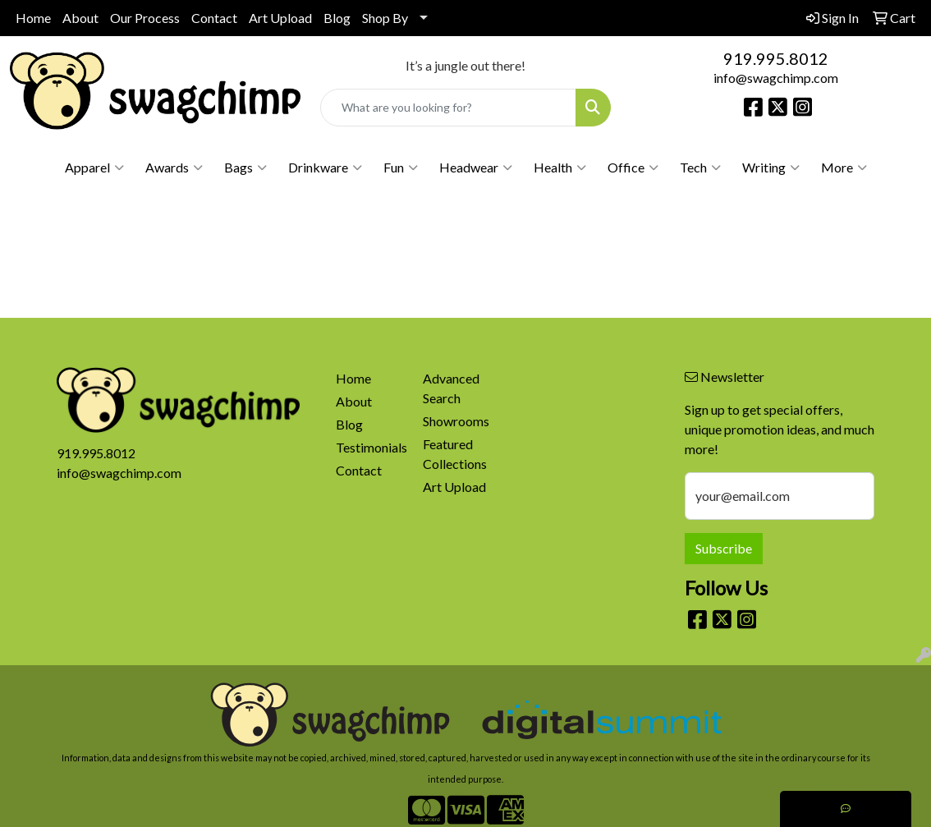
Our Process (145, 17)
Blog (337, 17)
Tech (700, 167)
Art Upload (280, 17)
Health (560, 167)
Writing (771, 167)
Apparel (94, 167)
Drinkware (325, 167)
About (80, 17)
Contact (214, 17)
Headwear (475, 167)
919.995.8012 (775, 58)
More (844, 167)
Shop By (385, 17)
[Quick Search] (448, 107)
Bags (245, 167)
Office (633, 167)
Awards (174, 167)
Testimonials (369, 447)
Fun (400, 167)
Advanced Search (451, 388)
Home (33, 17)
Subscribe (723, 548)
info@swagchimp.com (775, 77)
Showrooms (456, 421)
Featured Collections (455, 453)
